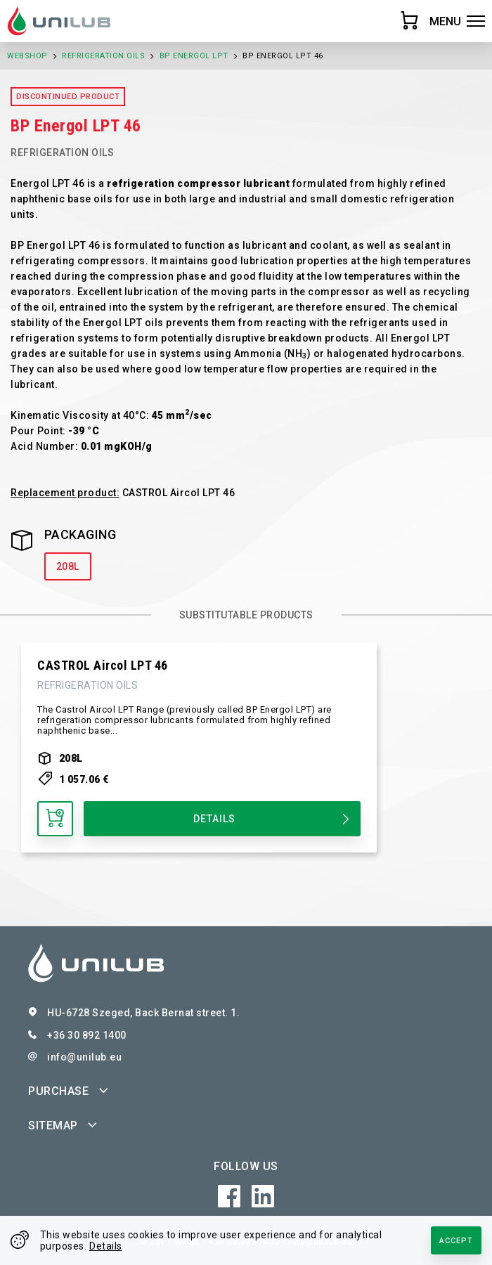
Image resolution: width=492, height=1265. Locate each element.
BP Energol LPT (194, 55)
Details (105, 1246)
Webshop (27, 55)
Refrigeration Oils (103, 55)
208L (67, 566)
